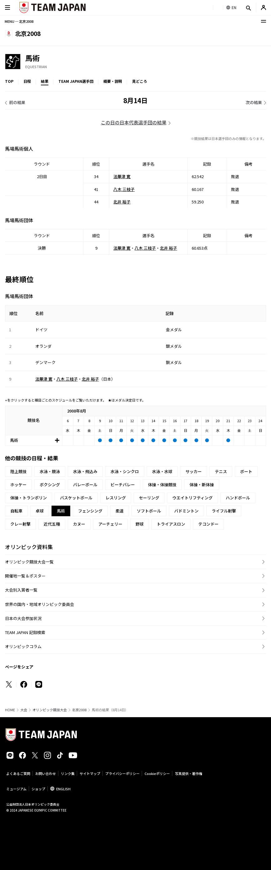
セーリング (149, 498)
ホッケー (18, 485)
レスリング (116, 498)
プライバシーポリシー (122, 773)
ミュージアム (16, 788)
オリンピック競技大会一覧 (29, 562)
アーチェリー (110, 524)
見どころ (139, 81)
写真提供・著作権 (188, 773)
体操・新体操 (202, 485)
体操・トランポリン (28, 498)
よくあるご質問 (18, 773)
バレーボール (85, 485)
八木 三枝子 (124, 189)
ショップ (38, 788)
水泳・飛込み (85, 471)
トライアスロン (171, 524)
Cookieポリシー (157, 773)
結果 (44, 81)
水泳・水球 (162, 471)
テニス (221, 471)
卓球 (40, 511)
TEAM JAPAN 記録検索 (25, 632)
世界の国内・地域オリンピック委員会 (39, 604)
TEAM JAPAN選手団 (75, 81)
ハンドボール (238, 498)
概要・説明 (112, 81)
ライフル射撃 (224, 511)
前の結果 (17, 102)
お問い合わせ (45, 773)
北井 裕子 (122, 202)
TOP (9, 81)
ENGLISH (63, 788)
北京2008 (79, 710)
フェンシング (90, 511)
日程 (27, 81)
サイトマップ (90, 773)
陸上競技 (18, 471)
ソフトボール (149, 511)
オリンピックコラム (23, 646)
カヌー (79, 524)
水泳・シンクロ (125, 471)
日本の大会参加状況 (23, 618)
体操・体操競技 (162, 485)
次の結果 (254, 102)
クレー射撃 (20, 524)
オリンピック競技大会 (49, 710)
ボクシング (50, 485)
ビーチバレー (123, 485)
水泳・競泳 (50, 471)
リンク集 (68, 773)
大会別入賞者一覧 (21, 590)
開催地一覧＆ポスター (25, 576)
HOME (10, 710)
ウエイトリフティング (192, 498)
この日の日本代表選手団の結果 (133, 122)
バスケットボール (76, 498)
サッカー (193, 471)
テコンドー (208, 524)
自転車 (16, 511)
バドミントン (186, 511)
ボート (246, 471)
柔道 (120, 511)
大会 (23, 710)
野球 (140, 524)
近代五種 (52, 524)
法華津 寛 (122, 176)
